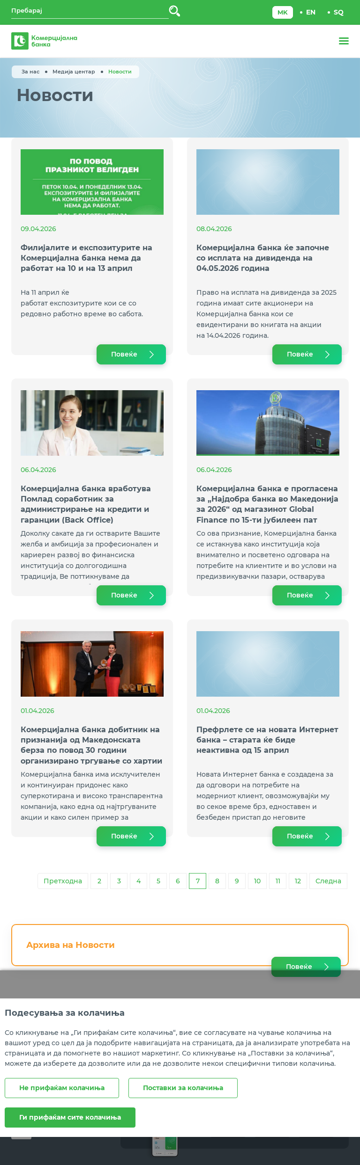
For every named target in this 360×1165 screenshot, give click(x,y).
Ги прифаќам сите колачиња (70, 1117)
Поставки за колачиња (183, 1088)
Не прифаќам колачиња (62, 1088)
